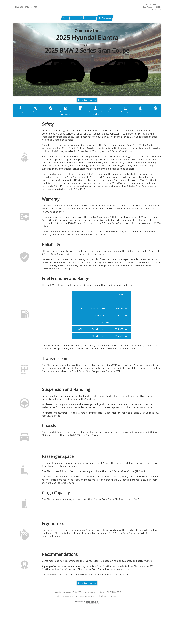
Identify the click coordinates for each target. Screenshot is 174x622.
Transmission (87, 114)
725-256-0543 (155, 9)
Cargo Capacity (153, 114)
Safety (21, 114)
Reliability (54, 114)
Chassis (120, 114)
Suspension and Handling (103, 116)
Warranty (38, 114)
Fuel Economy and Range (70, 116)
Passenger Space (136, 114)
